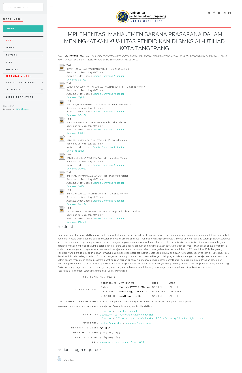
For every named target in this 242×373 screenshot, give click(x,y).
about (10, 48)
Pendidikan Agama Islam (138, 323)
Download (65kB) (75, 97)
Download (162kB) (76, 115)
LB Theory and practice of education (134, 314)
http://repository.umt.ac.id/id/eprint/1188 (122, 342)
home (9, 40)
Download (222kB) (76, 222)
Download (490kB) (76, 168)
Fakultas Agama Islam (111, 323)
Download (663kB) (76, 133)
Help (9, 62)
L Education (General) (126, 311)
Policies (12, 70)
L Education (106, 311)
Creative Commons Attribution (108, 76)
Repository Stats (20, 97)
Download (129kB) (76, 204)
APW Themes (22, 109)
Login (10, 29)
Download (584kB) (76, 79)
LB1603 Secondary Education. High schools (179, 318)
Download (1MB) (75, 151)
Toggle (51, 6)
